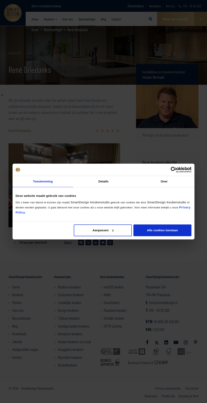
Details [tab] (103, 181)
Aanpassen (103, 230)
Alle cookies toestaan (162, 230)
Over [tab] (164, 181)
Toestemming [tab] (43, 181)
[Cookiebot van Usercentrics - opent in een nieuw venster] (173, 170)
